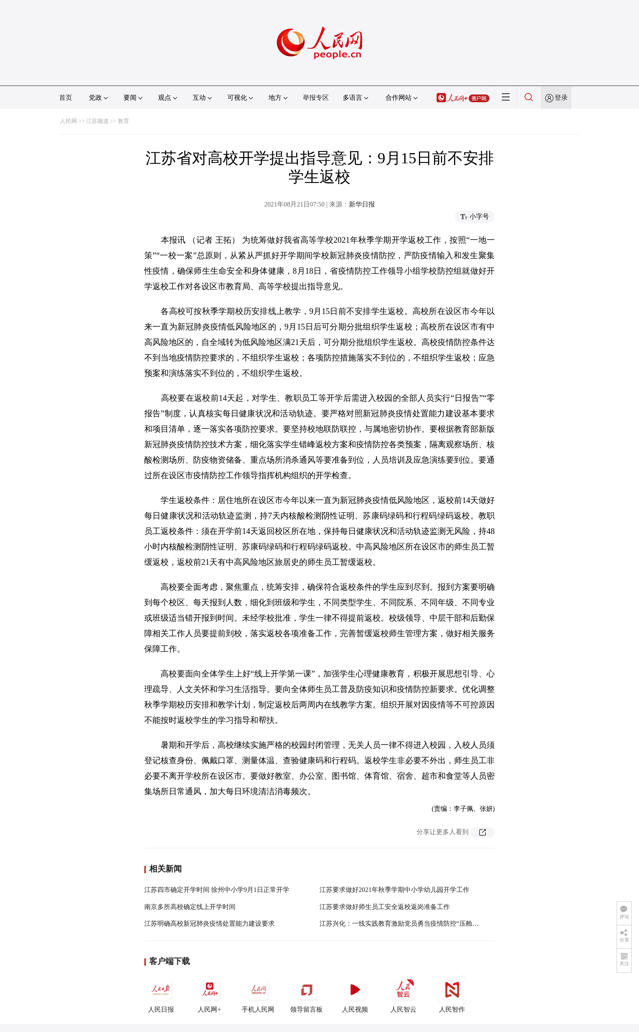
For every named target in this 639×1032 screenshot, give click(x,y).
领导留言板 (306, 994)
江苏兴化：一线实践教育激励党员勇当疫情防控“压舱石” (401, 923)
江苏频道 (97, 121)
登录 (561, 97)
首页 (65, 97)
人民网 (68, 121)
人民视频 (355, 994)
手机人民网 (258, 994)
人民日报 (161, 994)
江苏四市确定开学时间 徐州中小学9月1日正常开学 (216, 889)
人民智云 (403, 994)
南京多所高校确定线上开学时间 (190, 906)
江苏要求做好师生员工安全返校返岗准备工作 (385, 906)
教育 (123, 121)
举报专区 (316, 97)
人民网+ (209, 994)
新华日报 (362, 204)
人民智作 (452, 994)
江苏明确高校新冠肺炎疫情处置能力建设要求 (209, 923)
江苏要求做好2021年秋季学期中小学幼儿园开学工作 (394, 889)
